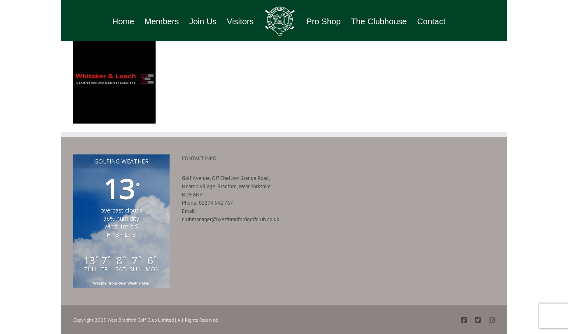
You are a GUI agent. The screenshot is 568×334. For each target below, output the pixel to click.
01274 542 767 (216, 202)
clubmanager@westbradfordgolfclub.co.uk (230, 219)
